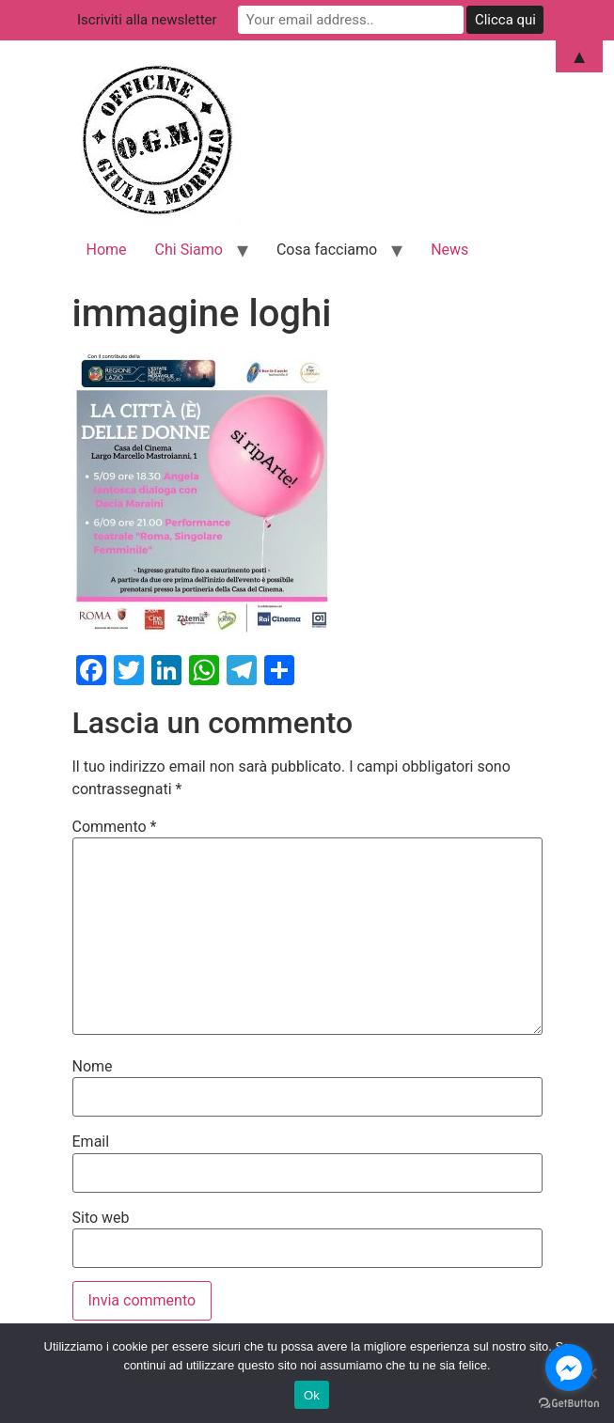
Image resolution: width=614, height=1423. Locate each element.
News (449, 249)
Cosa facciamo (326, 249)
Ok (312, 1395)
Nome (92, 1066)
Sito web (101, 1218)
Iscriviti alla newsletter (147, 19)
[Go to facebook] (568, 1367)
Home (107, 249)
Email (91, 1141)
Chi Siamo (189, 249)
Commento (114, 827)
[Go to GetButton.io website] (569, 1404)
